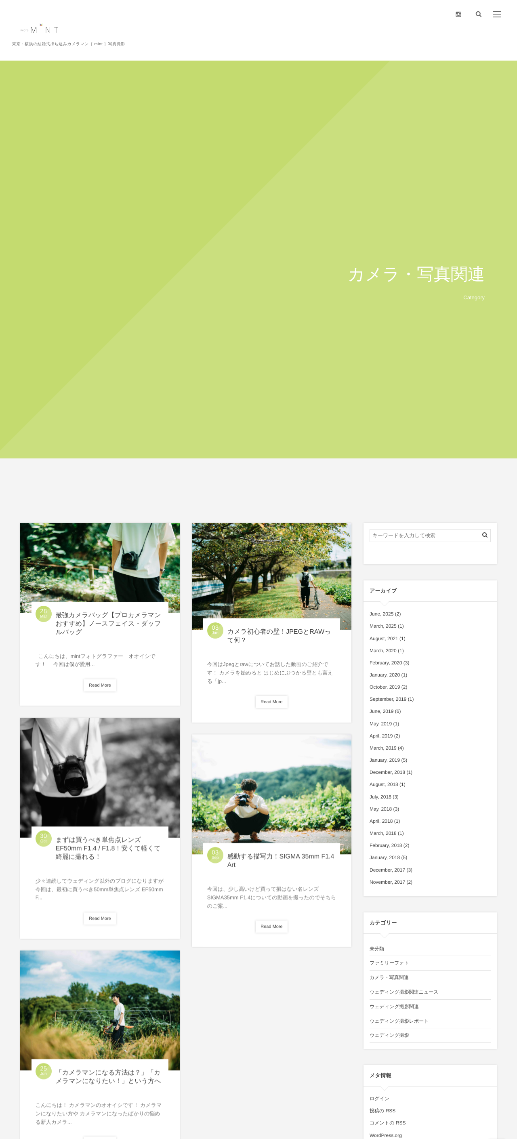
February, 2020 (386, 663)
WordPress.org (386, 1135)
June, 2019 (381, 711)
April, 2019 (381, 736)
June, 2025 (381, 614)
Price (427, 46)
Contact (490, 46)
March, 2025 (383, 626)
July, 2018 (380, 797)
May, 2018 (381, 809)
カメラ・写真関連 (389, 977)
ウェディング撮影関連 (394, 1006)
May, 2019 (381, 724)
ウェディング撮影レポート (399, 1021)
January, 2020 (385, 675)
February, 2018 (386, 845)
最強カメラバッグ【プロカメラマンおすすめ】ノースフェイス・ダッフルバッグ (108, 624)
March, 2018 (383, 833)
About (358, 46)
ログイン (379, 1098)
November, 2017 (387, 882)
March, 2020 (383, 651)
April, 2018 (381, 821)
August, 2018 (384, 784)
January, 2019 (385, 760)
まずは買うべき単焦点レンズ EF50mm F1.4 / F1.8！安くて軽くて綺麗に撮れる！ (108, 852)
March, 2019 (383, 748)
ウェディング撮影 (389, 1035)
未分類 (377, 949)
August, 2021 (384, 638)
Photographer (393, 46)
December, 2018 (387, 772)
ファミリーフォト (389, 963)
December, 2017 (387, 870)
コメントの (388, 1123)
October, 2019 (385, 687)
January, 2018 (385, 857)
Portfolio (459, 46)
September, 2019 (388, 699)
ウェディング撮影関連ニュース (404, 992)
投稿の (382, 1111)
